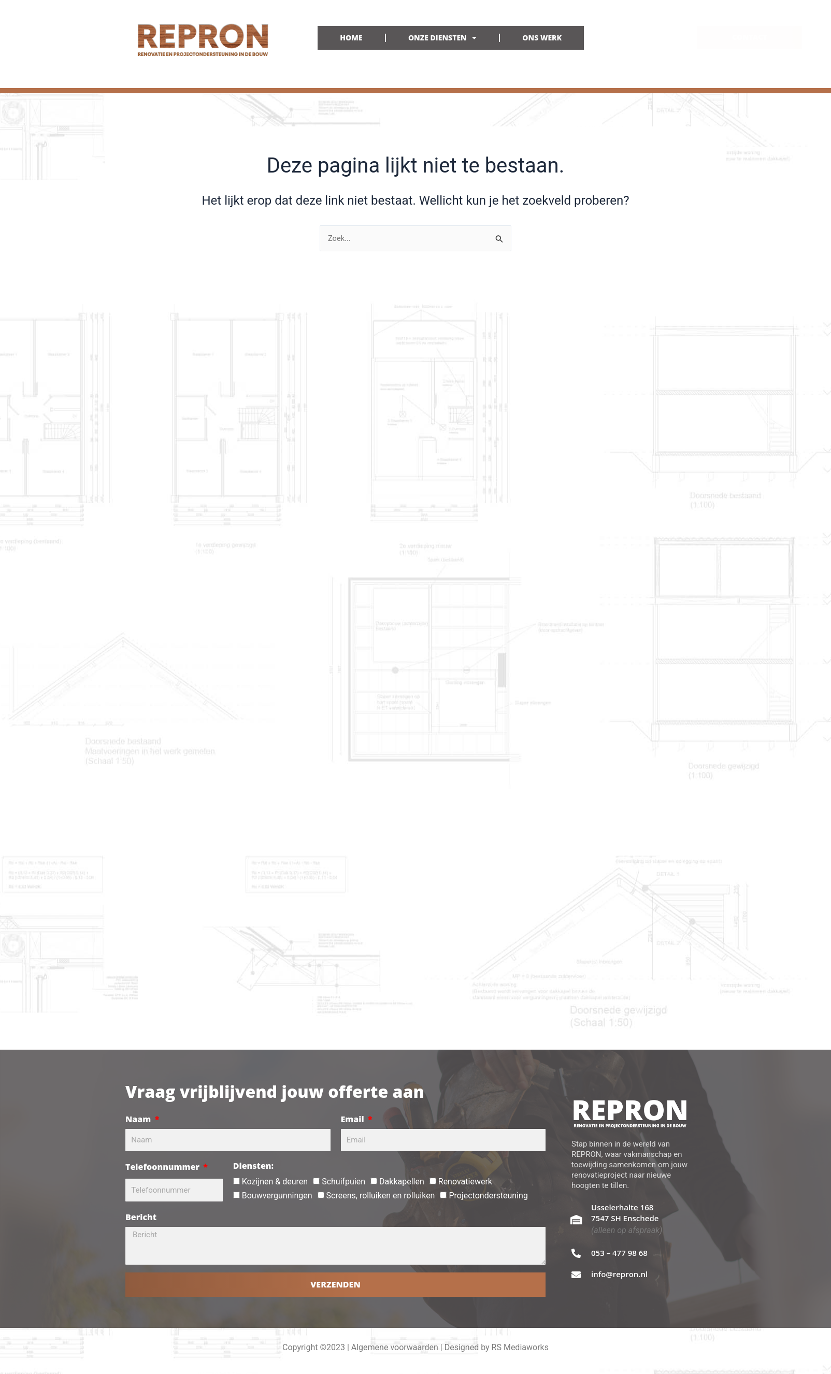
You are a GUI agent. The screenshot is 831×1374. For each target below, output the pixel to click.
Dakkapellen (401, 1181)
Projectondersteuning (488, 1195)
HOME (351, 37)
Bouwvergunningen (277, 1195)
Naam (139, 1119)
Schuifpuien (343, 1181)
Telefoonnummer (163, 1166)
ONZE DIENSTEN (442, 38)
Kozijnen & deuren (275, 1181)
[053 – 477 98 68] (576, 1253)
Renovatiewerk (465, 1181)
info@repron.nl (619, 1274)
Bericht (140, 1217)
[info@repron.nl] (576, 1274)
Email (353, 1119)
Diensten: (253, 1165)
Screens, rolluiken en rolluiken (380, 1195)
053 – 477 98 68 (619, 1253)
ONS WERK (542, 37)
